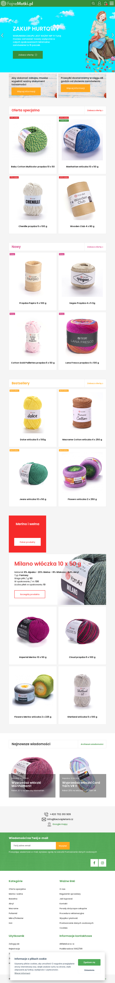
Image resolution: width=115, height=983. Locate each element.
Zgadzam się (89, 962)
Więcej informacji (26, 91)
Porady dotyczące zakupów (73, 908)
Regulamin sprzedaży (70, 894)
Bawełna (13, 898)
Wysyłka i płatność (69, 918)
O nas (62, 889)
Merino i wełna (16, 894)
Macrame (13, 908)
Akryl (11, 903)
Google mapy (57, 824)
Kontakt (63, 903)
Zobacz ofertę (27, 54)
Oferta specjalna (17, 889)
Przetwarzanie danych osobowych (81, 852)
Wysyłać (63, 845)
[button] (1, 39)
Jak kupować (66, 898)
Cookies (64, 928)
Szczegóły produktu (30, 594)
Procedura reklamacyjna (72, 913)
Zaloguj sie (14, 944)
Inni (10, 923)
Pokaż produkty (27, 542)
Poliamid (13, 913)
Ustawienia (89, 970)
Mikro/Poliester (16, 918)
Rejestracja (14, 948)
